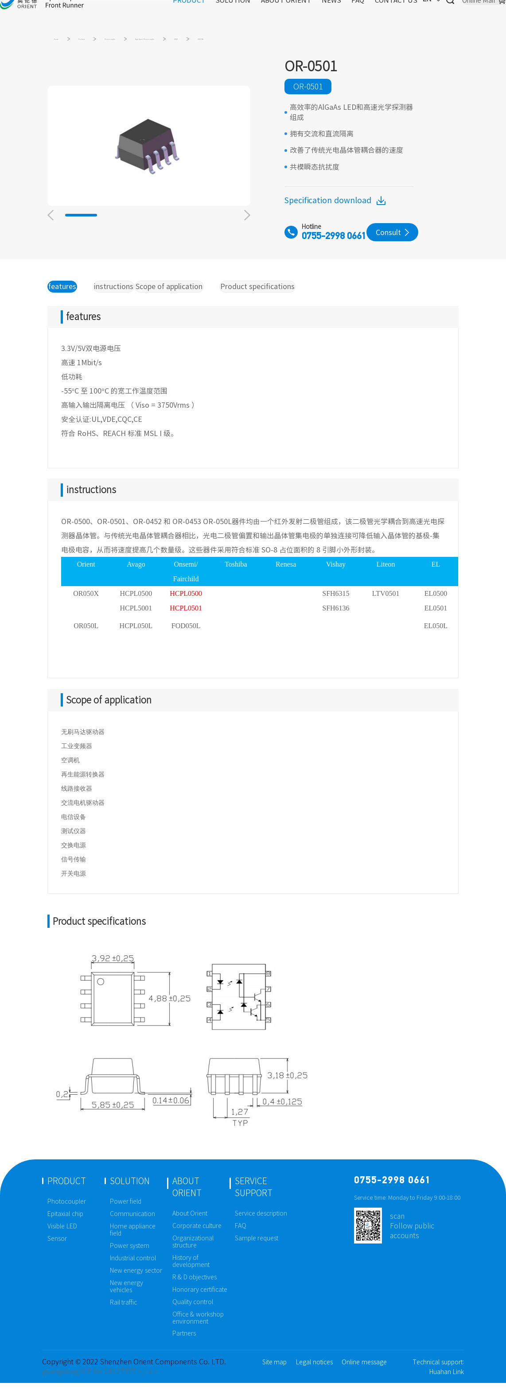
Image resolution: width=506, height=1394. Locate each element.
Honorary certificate (200, 1300)
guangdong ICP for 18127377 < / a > (99, 1382)
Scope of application (196, 295)
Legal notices (314, 1373)
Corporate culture (197, 1236)
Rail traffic (123, 1313)
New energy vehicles (127, 1297)
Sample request (257, 1249)
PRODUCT (157, 15)
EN (403, 15)
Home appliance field (133, 1241)
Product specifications (288, 295)
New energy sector (136, 1281)
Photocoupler (167, 42)
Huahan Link (446, 1383)
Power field (126, 1212)
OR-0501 (364, 42)
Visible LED (62, 1237)
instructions (123, 295)
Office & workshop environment (198, 1328)
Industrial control (133, 1269)
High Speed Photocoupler (252, 42)
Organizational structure (193, 1253)
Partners (184, 1344)
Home (64, 42)
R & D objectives (194, 1288)
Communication (132, 1224)
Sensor (57, 1249)
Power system (130, 1256)
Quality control (193, 1313)
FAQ (326, 15)
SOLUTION (201, 15)
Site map (274, 1373)
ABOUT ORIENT (255, 15)
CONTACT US (364, 15)
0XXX (322, 42)
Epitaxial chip (65, 1224)
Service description (261, 1224)
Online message (364, 1373)
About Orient (190, 1224)
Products (109, 42)
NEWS (299, 15)
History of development (191, 1272)
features (68, 295)
